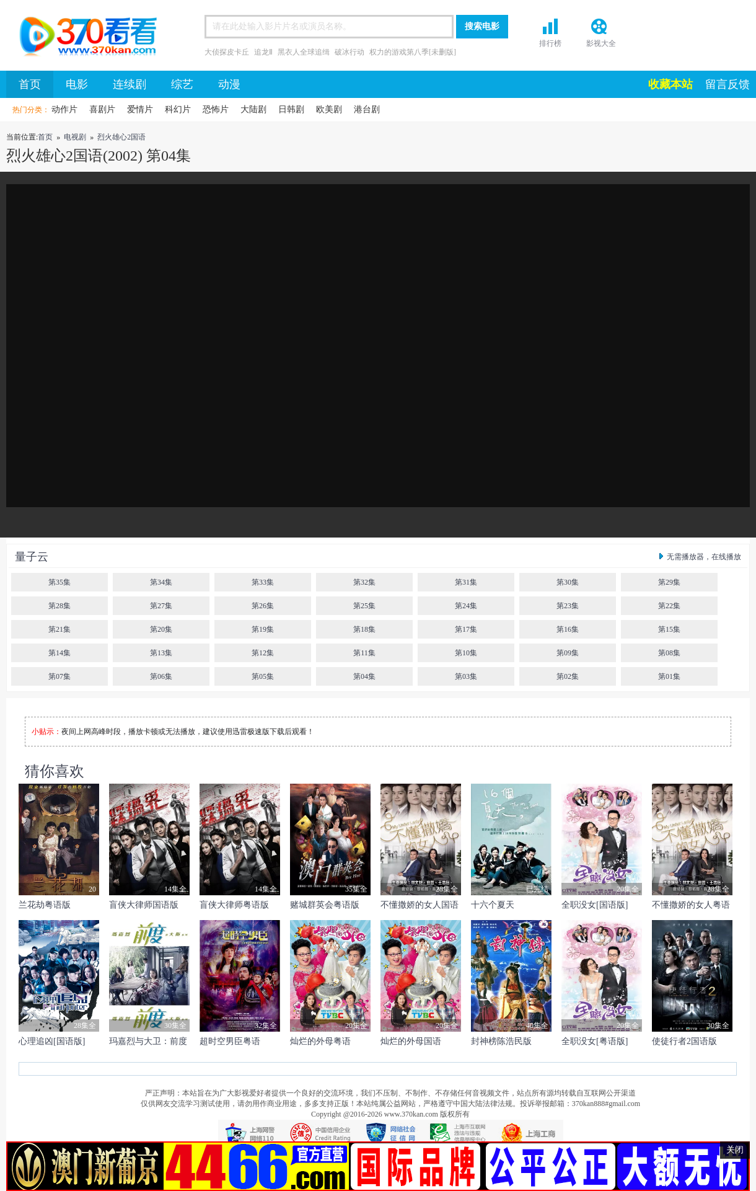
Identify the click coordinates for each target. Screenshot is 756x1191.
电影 (77, 84)
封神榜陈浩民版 (501, 1041)
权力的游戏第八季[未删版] (412, 52)
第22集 (669, 605)
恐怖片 (216, 109)
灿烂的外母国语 (410, 1041)
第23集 (567, 605)
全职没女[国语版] (594, 905)
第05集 (263, 676)
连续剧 (129, 84)
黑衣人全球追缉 (304, 52)
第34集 (161, 582)
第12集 (263, 653)
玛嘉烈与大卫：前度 (148, 1041)
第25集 (364, 605)
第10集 (466, 653)
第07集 (59, 676)
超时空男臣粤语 (230, 1041)
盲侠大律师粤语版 (234, 905)
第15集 (669, 629)
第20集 (161, 629)
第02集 (567, 676)
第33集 (263, 582)
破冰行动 (349, 52)
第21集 (59, 629)
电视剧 (75, 137)
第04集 (364, 676)
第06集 (161, 676)
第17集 (466, 629)
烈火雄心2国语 (121, 137)
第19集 (263, 629)
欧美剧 (329, 109)
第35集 (59, 582)
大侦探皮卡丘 (226, 52)
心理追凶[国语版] (52, 1041)
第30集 (567, 582)
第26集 (263, 605)
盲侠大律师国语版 (143, 905)
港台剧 (367, 109)
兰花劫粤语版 (45, 905)
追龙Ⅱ (263, 52)
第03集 (466, 676)
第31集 (466, 582)
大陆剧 (253, 109)
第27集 (161, 605)
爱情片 (140, 109)
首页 (83, 38)
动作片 (64, 109)
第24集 (466, 605)
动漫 (229, 84)
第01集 (669, 676)
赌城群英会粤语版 (324, 905)
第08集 (669, 653)
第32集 (364, 582)
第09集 (567, 653)
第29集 (669, 582)
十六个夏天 (492, 905)
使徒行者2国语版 (684, 1041)
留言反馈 (727, 84)
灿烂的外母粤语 (320, 1041)
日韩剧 (291, 109)
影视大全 (601, 43)
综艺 (182, 84)
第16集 (567, 629)
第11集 (364, 653)
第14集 (59, 653)
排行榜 (550, 43)
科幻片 (178, 109)
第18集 (364, 629)
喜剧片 (102, 109)
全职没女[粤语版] (594, 1041)
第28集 (59, 605)
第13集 (161, 653)
